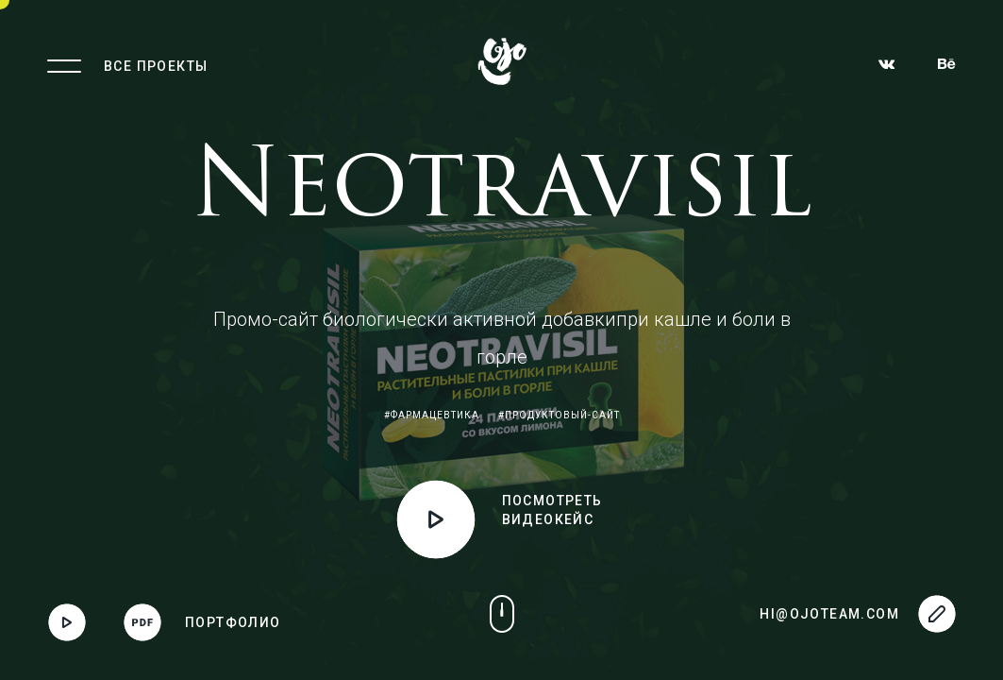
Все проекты (156, 66)
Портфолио (233, 622)
